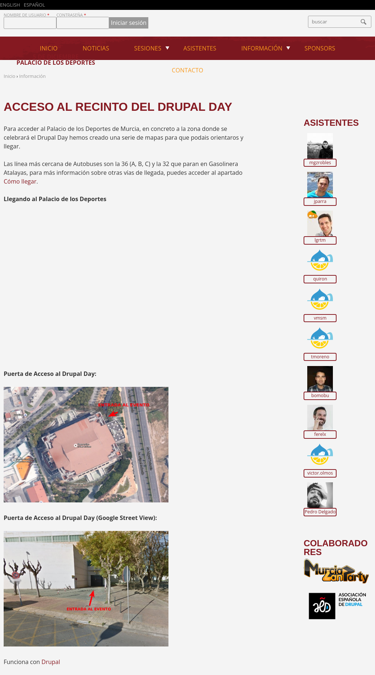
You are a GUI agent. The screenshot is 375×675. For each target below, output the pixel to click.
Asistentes (199, 48)
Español (34, 4)
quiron (320, 279)
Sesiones (147, 48)
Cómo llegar (20, 181)
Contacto (187, 70)
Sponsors (319, 48)
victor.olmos (320, 473)
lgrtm (320, 240)
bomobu (320, 395)
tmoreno (320, 356)
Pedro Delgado (320, 511)
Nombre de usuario (26, 15)
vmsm (320, 318)
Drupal (50, 662)
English (10, 4)
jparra (320, 201)
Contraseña (71, 15)
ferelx (320, 434)
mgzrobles (320, 162)
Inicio (49, 48)
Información (261, 48)
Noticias (96, 48)
